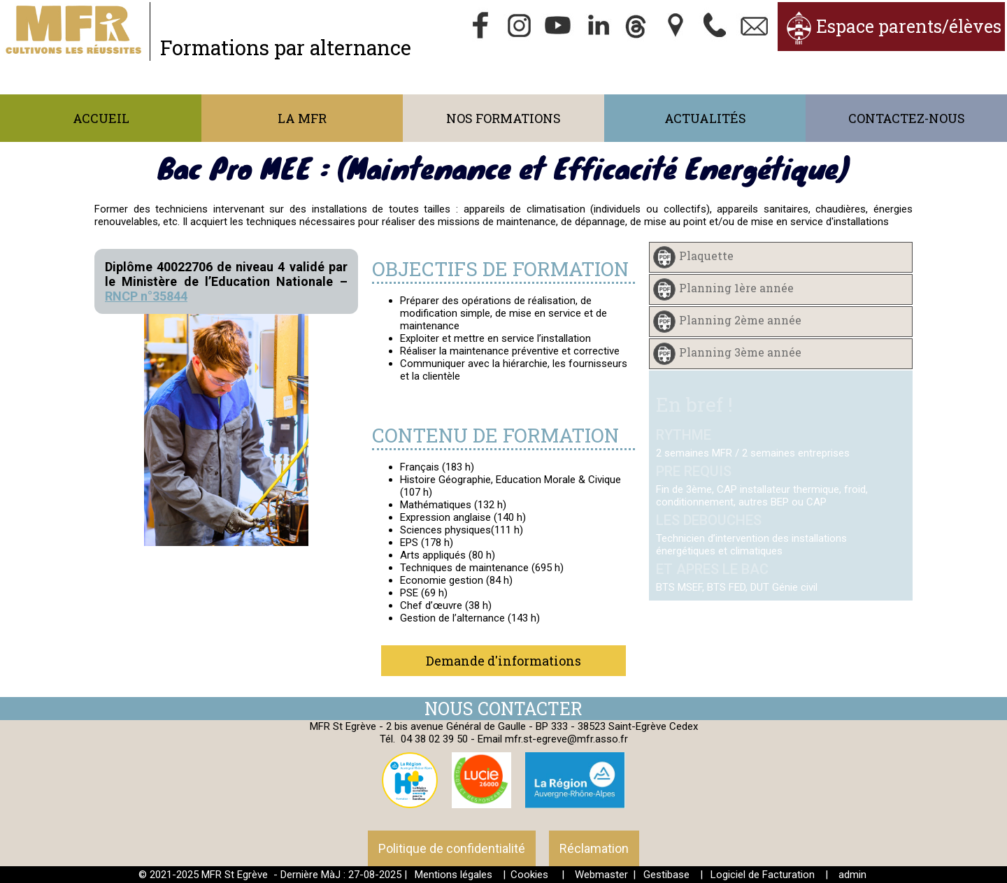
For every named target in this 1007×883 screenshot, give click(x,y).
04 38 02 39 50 (434, 739)
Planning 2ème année (740, 320)
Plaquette (706, 256)
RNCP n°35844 (146, 296)
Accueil (101, 118)
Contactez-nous (906, 118)
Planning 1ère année (736, 288)
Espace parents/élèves (908, 26)
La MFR (302, 118)
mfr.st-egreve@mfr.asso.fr (566, 739)
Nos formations (503, 118)
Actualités (705, 118)
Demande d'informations (503, 660)
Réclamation (594, 848)
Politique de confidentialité (451, 848)
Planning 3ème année (740, 352)
